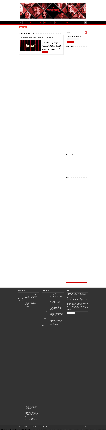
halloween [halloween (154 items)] (85, 295)
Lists (41, 22)
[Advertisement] (76, 100)
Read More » (45, 51)
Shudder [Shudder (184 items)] (69, 304)
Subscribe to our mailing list (74, 36)
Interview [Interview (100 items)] (81, 301)
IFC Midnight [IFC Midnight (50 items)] (69, 300)
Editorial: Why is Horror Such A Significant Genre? (31, 419)
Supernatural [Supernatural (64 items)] (84, 304)
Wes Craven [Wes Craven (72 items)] (76, 307)
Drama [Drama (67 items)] (82, 294)
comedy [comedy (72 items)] (85, 293)
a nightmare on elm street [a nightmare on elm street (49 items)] (71, 293)
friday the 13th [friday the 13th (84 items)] (72, 295)
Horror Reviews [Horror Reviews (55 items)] (79, 299)
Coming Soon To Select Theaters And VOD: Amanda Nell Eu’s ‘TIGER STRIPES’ (31, 413)
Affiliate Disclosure (67, 22)
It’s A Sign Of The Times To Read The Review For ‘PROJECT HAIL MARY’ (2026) (42, 27)
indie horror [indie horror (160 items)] (74, 301)
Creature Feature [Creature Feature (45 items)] (69, 294)
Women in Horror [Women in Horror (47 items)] (81, 307)
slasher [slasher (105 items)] (73, 304)
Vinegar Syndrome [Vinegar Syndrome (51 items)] (70, 307)
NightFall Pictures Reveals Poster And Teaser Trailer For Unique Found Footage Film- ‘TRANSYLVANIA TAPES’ (52, 323)
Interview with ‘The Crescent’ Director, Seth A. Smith (31, 303)
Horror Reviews (30, 22)
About (56, 22)
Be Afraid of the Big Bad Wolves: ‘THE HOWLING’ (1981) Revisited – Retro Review (55, 307)
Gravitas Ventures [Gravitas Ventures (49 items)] (78, 295)
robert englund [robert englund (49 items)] (71, 303)
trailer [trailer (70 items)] (73, 306)
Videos (37, 22)
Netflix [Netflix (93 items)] (77, 302)
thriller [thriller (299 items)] (69, 306)
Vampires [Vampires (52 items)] (84, 306)
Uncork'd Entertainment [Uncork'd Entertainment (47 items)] (78, 306)
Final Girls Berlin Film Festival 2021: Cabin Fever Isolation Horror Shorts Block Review (31, 406)
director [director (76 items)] (74, 294)
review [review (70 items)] (84, 302)
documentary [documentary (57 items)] (78, 294)
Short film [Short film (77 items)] (86, 303)
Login (61, 22)
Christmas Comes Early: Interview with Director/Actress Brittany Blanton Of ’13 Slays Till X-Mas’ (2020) (27, 296)
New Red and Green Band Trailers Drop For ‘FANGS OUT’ (37, 37)
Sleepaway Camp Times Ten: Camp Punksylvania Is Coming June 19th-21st (56, 301)
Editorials (46, 22)
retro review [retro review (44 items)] (81, 302)
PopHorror (20, 22)
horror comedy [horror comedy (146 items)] (77, 298)
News (24, 22)
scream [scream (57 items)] (82, 303)
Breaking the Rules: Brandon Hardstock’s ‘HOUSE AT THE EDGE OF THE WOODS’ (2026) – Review (56, 315)
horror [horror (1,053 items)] (69, 297)
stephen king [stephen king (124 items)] (78, 304)
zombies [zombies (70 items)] (86, 307)
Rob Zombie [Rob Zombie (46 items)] (77, 303)
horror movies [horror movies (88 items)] (72, 299)
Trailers (30, 39)
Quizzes (51, 22)
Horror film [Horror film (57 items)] (83, 298)
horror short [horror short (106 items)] (85, 299)
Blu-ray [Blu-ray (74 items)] (77, 293)
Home (20, 31)
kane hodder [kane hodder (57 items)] (73, 302)
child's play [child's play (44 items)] (81, 293)
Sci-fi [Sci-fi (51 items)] (80, 303)
